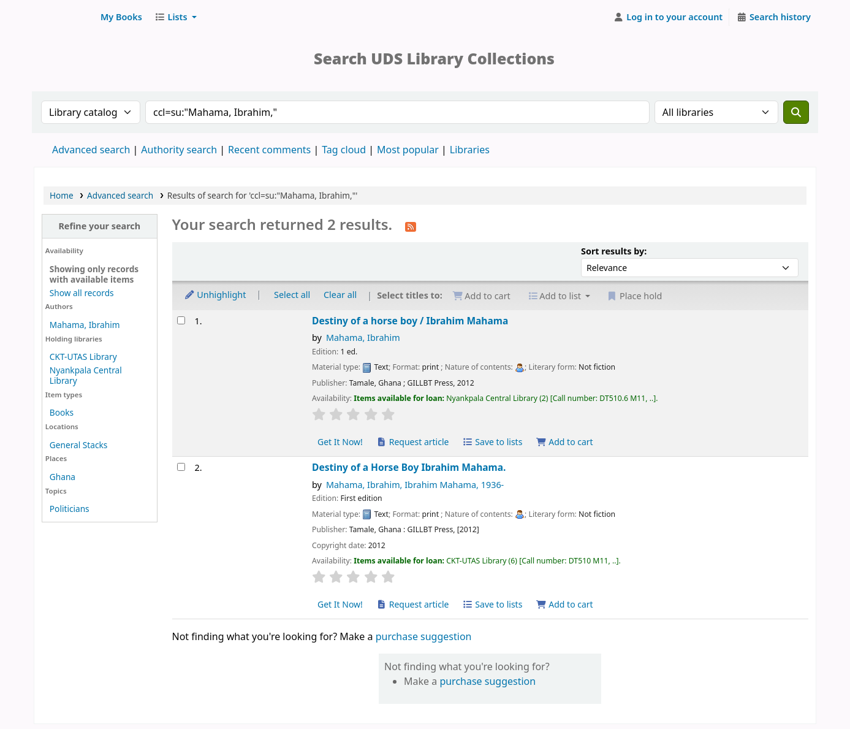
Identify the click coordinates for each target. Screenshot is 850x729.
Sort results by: (614, 251)
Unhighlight (215, 294)
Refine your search (99, 226)
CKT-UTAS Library (83, 356)
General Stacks (78, 445)
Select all (292, 294)
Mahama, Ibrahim (85, 324)
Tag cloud (344, 149)
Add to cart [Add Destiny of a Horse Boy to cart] (564, 604)
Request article (412, 442)
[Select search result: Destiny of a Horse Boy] (181, 467)
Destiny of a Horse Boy (409, 467)
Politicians (69, 508)
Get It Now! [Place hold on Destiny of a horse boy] (340, 442)
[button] (121, 17)
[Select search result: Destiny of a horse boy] (181, 320)
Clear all (340, 294)
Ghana (62, 477)
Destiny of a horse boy (410, 321)
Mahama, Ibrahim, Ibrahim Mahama (415, 484)
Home (62, 195)
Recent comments (269, 149)
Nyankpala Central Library (86, 375)
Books (62, 412)
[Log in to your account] (668, 17)
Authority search (179, 149)
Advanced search (91, 149)
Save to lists (492, 442)
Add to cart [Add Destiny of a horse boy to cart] (564, 442)
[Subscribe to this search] (410, 225)
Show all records (82, 293)
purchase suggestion (424, 636)
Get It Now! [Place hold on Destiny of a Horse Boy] (340, 604)
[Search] (796, 112)
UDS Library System (65, 17)
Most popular (408, 149)
